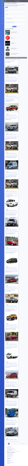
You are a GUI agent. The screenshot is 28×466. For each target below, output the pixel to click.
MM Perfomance (13, 42)
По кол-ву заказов (13, 59)
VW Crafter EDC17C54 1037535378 (10, 62)
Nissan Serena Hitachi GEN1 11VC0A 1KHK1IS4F (11, 252)
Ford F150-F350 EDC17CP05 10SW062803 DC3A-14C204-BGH (11, 138)
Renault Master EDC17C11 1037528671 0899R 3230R (11, 214)
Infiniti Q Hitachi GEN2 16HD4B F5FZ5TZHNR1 (11, 272)
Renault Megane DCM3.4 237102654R (10, 291)
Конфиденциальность (11, 462)
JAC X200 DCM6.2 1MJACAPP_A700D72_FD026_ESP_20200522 (12, 195)
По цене (18, 59)
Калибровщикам (10, 460)
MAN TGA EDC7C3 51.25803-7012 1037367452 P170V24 (11, 405)
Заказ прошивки (10, 453)
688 (21, 443)
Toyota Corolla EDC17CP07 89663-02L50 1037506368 (11, 329)
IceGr (11, 37)
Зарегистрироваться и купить (11, 77)
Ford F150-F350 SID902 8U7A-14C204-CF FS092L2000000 (11, 81)
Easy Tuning (17, 1)
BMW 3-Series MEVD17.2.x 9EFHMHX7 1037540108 (11, 424)
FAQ (8, 459)
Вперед (24, 443)
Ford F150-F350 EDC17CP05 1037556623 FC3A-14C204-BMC (11, 176)
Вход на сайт (10, 456)
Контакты (9, 463)
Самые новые (8, 59)
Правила (9, 461)
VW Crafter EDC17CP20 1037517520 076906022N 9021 (12, 386)
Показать (14, 26)
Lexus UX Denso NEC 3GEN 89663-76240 (11, 119)
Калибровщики (10, 454)
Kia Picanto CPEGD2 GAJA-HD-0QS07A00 (11, 367)
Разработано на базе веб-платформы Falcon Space (13, 451)
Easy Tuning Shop (14, 449)
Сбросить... (18, 26)
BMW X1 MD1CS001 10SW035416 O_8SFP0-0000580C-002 (10, 100)
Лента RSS (16, 57)
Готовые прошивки (10, 455)
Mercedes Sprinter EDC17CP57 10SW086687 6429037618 (11, 157)
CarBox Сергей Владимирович (15, 53)
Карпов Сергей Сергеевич (14, 48)
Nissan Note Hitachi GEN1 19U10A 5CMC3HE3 (10, 233)
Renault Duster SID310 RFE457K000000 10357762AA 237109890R (11, 310)
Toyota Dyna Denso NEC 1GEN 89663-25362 (11, 348)
